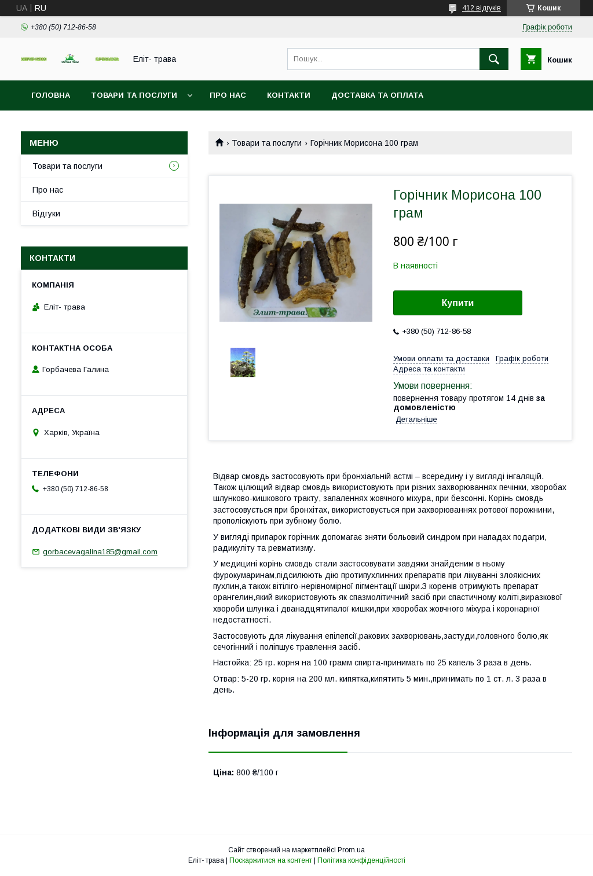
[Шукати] (493, 59)
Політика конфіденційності (361, 860)
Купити (458, 303)
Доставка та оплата (377, 95)
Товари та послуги (134, 95)
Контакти (288, 95)
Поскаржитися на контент (270, 860)
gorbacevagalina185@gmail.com (100, 551)
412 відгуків (481, 8)
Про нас (228, 95)
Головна (50, 95)
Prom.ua (351, 850)
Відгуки (46, 213)
